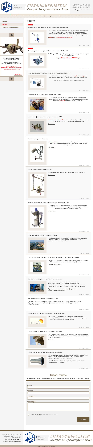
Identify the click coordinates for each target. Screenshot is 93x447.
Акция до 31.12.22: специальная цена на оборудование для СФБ (49, 73)
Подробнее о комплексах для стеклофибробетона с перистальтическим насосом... (63, 289)
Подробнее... (18, 74)
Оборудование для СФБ (48, 16)
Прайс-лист (78, 16)
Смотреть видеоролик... (55, 264)
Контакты (68, 16)
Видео (60, 16)
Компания (14, 16)
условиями (38, 414)
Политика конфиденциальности (12, 441)
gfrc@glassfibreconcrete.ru (82, 10)
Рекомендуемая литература (10, 27)
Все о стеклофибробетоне (29, 16)
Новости (4, 24)
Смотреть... (51, 339)
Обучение (5, 21)
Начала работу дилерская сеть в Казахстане (43, 298)
